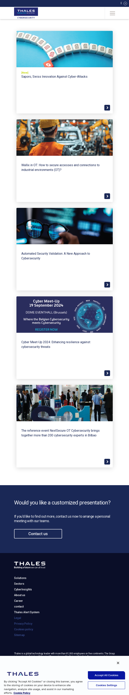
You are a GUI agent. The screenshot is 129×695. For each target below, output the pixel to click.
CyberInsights (23, 604)
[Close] (118, 663)
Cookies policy (23, 644)
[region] (64, 675)
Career (18, 616)
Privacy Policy (23, 639)
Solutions (20, 593)
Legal (17, 633)
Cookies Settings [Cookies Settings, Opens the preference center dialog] (106, 685)
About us (19, 610)
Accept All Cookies (106, 675)
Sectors (19, 599)
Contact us (38, 549)
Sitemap (19, 650)
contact (19, 621)
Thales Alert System (27, 627)
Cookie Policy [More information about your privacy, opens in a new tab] (22, 692)
